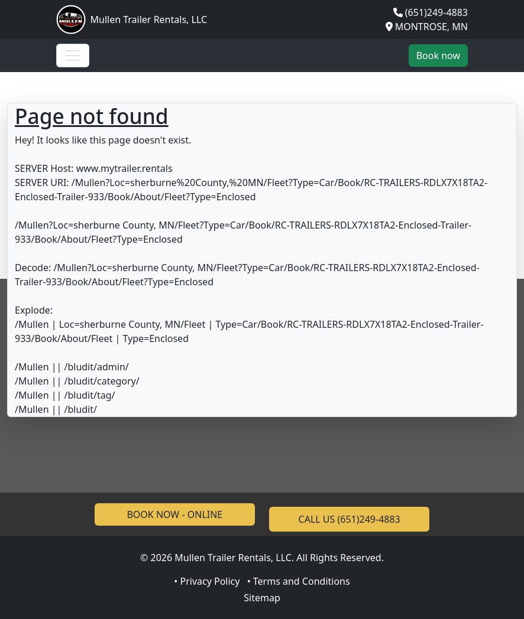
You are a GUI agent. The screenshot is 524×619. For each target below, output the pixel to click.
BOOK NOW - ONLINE (174, 514)
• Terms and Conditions (298, 581)
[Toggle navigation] (72, 55)
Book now (438, 55)
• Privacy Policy (207, 581)
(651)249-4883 (436, 12)
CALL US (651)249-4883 (349, 519)
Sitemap (262, 597)
